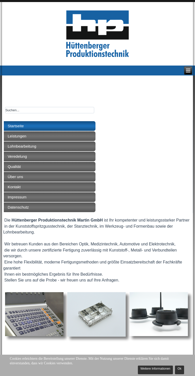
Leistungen (17, 136)
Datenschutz (18, 207)
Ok (179, 368)
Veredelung (17, 156)
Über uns (15, 177)
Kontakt (14, 187)
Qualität (14, 166)
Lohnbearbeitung (22, 146)
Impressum (17, 197)
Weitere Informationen (155, 368)
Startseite (16, 126)
